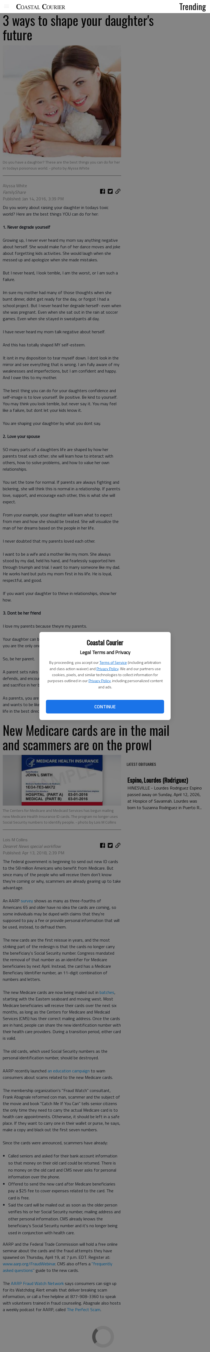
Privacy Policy (107, 669)
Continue (104, 706)
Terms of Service (113, 662)
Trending (192, 6)
